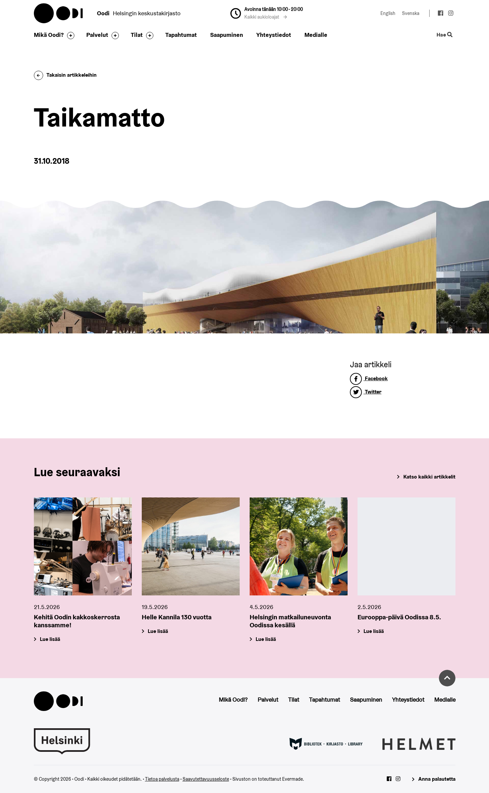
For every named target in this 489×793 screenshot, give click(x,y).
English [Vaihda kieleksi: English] (387, 13)
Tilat (137, 35)
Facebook (369, 378)
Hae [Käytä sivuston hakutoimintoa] (444, 35)
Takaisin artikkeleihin (65, 74)
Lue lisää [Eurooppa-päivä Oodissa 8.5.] (374, 631)
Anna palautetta (436, 778)
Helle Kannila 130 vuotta (176, 617)
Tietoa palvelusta (162, 779)
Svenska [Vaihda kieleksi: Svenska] (410, 13)
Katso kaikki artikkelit (429, 476)
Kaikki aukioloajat (265, 17)
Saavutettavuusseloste (206, 779)
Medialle (315, 35)
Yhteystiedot (273, 35)
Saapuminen (226, 35)
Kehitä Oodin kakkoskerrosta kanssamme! (77, 621)
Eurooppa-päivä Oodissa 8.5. (399, 617)
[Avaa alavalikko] (69, 36)
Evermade (292, 779)
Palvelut (97, 35)
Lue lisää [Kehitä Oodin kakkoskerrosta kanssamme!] (50, 639)
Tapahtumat (181, 35)
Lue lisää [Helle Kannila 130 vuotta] (158, 631)
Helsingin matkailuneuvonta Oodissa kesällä (290, 621)
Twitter (365, 391)
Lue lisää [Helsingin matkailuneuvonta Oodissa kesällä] (266, 639)
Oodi (59, 13)
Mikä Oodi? (49, 35)
